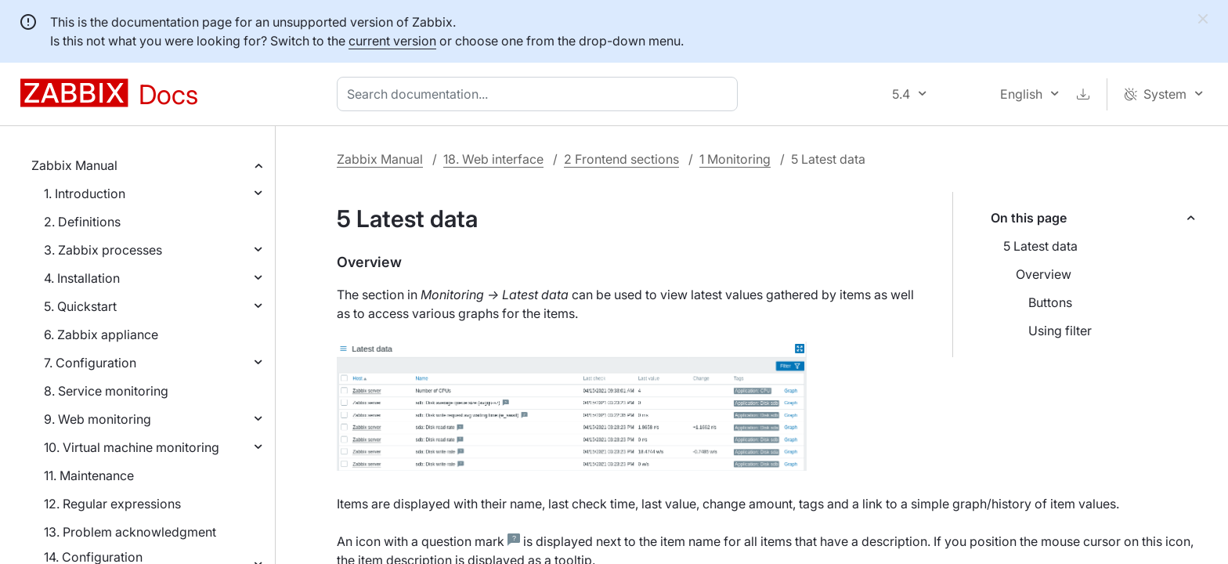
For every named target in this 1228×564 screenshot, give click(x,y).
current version (392, 41)
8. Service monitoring (106, 391)
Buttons (1050, 302)
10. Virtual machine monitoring (131, 447)
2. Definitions (82, 222)
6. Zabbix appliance (101, 334)
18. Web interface (493, 159)
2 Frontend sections (621, 159)
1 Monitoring (735, 159)
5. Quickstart (80, 306)
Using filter (1060, 330)
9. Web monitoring (97, 419)
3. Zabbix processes (103, 250)
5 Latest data (1040, 246)
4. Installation (82, 278)
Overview (1043, 274)
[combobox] (540, 94)
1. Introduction (84, 193)
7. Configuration (90, 363)
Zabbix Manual (74, 165)
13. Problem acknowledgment (130, 532)
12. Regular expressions (112, 504)
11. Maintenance (89, 475)
